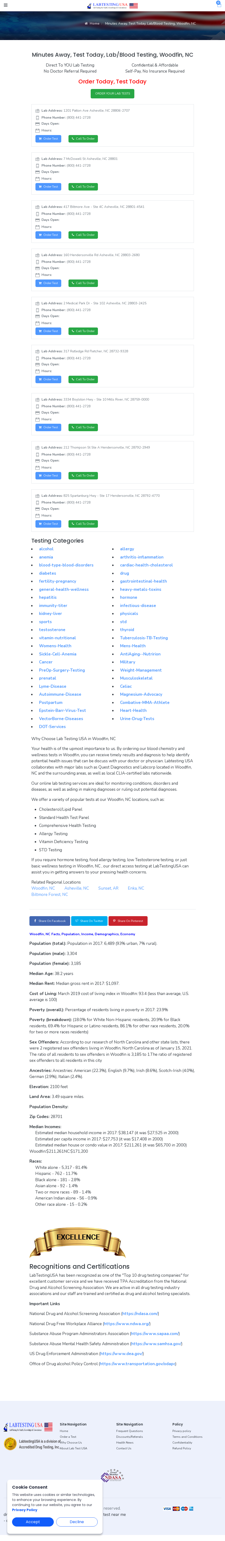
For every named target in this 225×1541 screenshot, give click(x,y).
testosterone (52, 635)
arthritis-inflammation (142, 562)
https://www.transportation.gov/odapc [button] (137, 1370)
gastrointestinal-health (143, 586)
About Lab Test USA (73, 1455)
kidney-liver (50, 619)
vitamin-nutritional (57, 643)
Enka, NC (136, 893)
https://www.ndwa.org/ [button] (127, 1330)
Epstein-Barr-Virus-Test (62, 716)
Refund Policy (181, 1455)
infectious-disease (138, 611)
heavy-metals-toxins (140, 595)
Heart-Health (133, 716)
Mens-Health (133, 651)
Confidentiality (182, 1449)
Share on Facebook (52, 926)
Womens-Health (55, 651)
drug (124, 578)
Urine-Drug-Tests (137, 724)
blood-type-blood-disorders (66, 570)
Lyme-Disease (52, 692)
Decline (77, 1522)
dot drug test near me (106, 1520)
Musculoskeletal (136, 683)
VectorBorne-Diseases (61, 724)
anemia (46, 562)
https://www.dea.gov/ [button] (121, 1360)
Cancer (46, 667)
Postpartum (50, 708)
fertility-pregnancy (57, 586)
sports (45, 627)
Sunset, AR (108, 893)
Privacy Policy (24, 1509)
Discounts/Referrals (129, 1443)
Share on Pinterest (142, 926)
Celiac (126, 692)
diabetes (47, 578)
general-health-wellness (64, 595)
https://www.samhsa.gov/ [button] (156, 1350)
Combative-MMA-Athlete (145, 708)
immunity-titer (53, 611)
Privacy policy (181, 1437)
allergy (127, 554)
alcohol (46, 554)
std (123, 627)
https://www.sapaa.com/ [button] (155, 1340)
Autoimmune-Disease (60, 699)
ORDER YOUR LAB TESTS (112, 94)
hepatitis (48, 603)
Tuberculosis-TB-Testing (144, 643)
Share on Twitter (98, 926)
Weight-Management (141, 675)
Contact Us (123, 1455)
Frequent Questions (129, 1437)
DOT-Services (52, 732)
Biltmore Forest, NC (49, 900)
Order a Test (68, 1443)
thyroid (127, 635)
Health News (125, 1449)
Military (127, 667)
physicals (129, 619)
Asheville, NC (76, 893)
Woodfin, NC (43, 893)
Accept (33, 1522)
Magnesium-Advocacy (141, 699)
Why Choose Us (71, 1449)
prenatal (47, 683)
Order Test (49, 139)
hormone (128, 603)
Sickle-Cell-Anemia (57, 659)
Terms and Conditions (187, 1443)
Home (92, 23)
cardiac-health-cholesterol (146, 570)
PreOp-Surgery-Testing (62, 675)
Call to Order (86, 139)
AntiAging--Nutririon (140, 659)
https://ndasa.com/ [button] (140, 1320)
